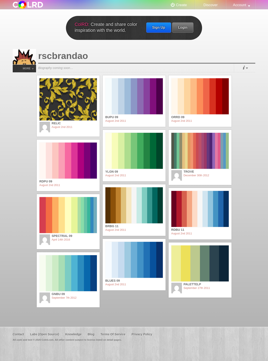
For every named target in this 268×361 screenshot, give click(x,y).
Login (182, 27)
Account (239, 5)
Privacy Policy (141, 334)
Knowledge (73, 334)
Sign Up (158, 27)
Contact (18, 334)
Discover (210, 5)
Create (181, 5)
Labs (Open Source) (44, 334)
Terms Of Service (112, 334)
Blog (91, 334)
